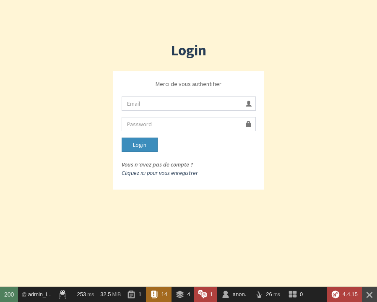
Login (139, 144)
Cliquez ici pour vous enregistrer (160, 173)
